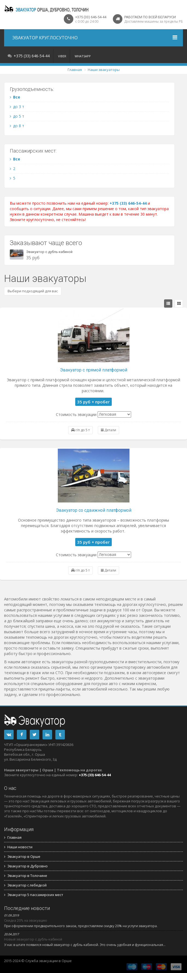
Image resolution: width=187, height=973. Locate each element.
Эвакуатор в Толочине (25, 875)
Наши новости (18, 846)
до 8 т (17, 125)
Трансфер (83, 960)
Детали (108, 430)
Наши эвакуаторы (104, 69)
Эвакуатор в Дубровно (26, 866)
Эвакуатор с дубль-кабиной (49, 252)
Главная (75, 69)
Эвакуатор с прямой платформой (93, 370)
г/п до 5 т (80, 430)
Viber (62, 56)
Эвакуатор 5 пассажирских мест (33, 894)
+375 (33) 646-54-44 (32, 55)
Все (15, 97)
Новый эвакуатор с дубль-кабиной (33, 939)
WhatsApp (83, 56)
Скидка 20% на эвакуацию (25, 920)
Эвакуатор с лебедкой (25, 885)
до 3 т (17, 106)
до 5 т (17, 116)
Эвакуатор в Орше (22, 856)
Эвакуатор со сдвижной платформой (93, 510)
